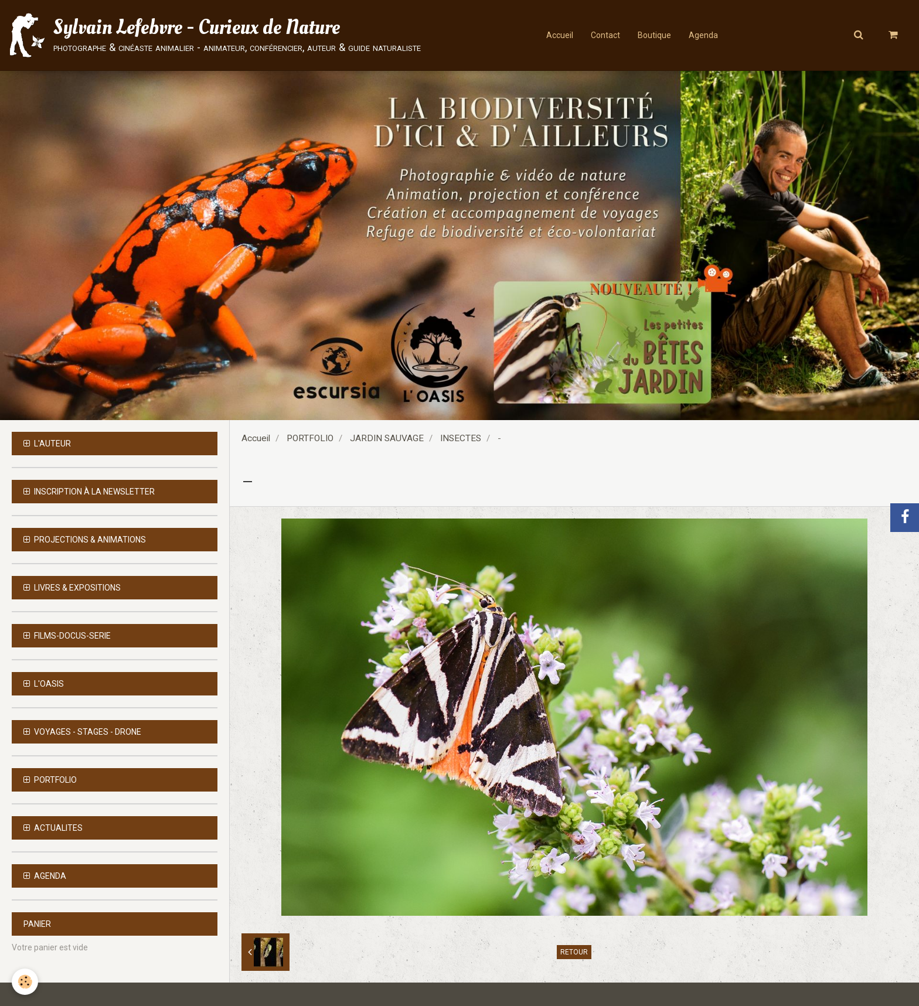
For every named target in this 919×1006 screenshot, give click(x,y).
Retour (574, 952)
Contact (605, 35)
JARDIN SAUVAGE (387, 438)
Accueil (559, 35)
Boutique (654, 35)
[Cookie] (25, 982)
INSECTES (460, 438)
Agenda (703, 35)
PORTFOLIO (310, 438)
